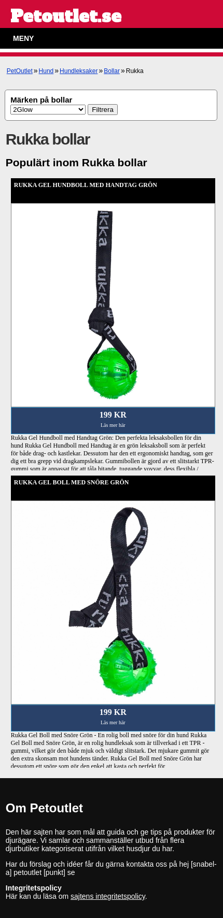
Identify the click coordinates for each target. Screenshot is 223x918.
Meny (23, 38)
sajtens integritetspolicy (108, 896)
